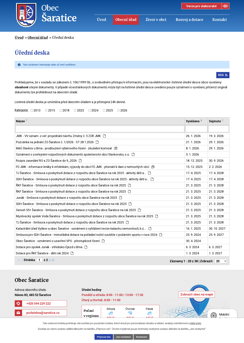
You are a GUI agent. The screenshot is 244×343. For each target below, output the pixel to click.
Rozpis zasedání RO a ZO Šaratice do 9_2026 (49, 161)
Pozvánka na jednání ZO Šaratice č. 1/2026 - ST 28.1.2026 (57, 143)
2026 (123, 111)
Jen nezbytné (123, 336)
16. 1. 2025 (193, 229)
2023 (80, 111)
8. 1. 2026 (192, 149)
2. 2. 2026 (215, 167)
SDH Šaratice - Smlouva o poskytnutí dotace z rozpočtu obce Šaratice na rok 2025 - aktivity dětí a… (84, 180)
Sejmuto (215, 122)
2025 (109, 111)
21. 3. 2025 (193, 186)
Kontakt (219, 19)
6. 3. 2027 (215, 248)
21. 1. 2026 (193, 143)
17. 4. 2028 (216, 174)
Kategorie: (21, 111)
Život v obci (156, 19)
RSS (223, 76)
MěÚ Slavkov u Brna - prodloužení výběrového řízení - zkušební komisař (66, 149)
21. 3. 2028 (216, 186)
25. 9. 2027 (216, 235)
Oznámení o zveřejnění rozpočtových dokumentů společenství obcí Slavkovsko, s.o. (75, 155)
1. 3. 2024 (192, 254)
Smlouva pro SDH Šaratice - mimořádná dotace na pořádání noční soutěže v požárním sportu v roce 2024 (89, 235)
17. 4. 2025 (193, 174)
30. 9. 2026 (216, 161)
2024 (94, 111)
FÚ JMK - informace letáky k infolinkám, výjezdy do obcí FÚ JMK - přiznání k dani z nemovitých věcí (85, 167)
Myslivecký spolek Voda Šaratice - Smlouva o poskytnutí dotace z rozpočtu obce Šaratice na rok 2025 (87, 217)
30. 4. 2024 (193, 242)
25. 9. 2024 (193, 235)
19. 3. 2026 (216, 137)
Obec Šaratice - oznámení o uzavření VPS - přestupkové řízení (60, 242)
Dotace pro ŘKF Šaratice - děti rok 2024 (44, 254)
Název (20, 122)
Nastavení (144, 336)
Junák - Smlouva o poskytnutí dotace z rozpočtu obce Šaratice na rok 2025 (69, 198)
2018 (65, 111)
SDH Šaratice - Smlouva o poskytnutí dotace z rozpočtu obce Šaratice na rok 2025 (73, 204)
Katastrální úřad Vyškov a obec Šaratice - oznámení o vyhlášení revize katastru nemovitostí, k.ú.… (83, 229)
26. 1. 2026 (193, 137)
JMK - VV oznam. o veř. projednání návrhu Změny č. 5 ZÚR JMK (61, 137)
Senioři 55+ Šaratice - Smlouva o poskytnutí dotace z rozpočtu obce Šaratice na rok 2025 (78, 211)
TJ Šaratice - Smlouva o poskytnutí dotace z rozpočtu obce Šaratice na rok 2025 (72, 223)
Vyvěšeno (193, 122)
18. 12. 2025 (194, 161)
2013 (37, 111)
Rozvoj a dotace (189, 19)
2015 (51, 111)
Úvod (101, 19)
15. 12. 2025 (194, 167)
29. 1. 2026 (216, 143)
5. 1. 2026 (192, 155)
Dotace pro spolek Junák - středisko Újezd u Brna (51, 248)
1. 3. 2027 (215, 254)
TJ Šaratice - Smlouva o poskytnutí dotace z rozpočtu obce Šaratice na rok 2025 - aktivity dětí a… (83, 174)
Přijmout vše (101, 336)
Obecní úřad (125, 19)
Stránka (29, 261)
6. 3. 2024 (192, 248)
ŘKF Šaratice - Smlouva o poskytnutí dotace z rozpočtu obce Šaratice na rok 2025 (73, 186)
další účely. (196, 323)
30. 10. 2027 (217, 229)
